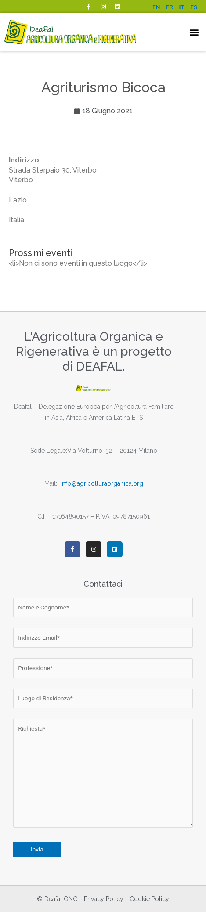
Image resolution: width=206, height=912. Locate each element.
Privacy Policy (103, 898)
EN (156, 7)
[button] (194, 32)
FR (169, 7)
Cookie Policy (149, 898)
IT (181, 7)
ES (193, 7)
